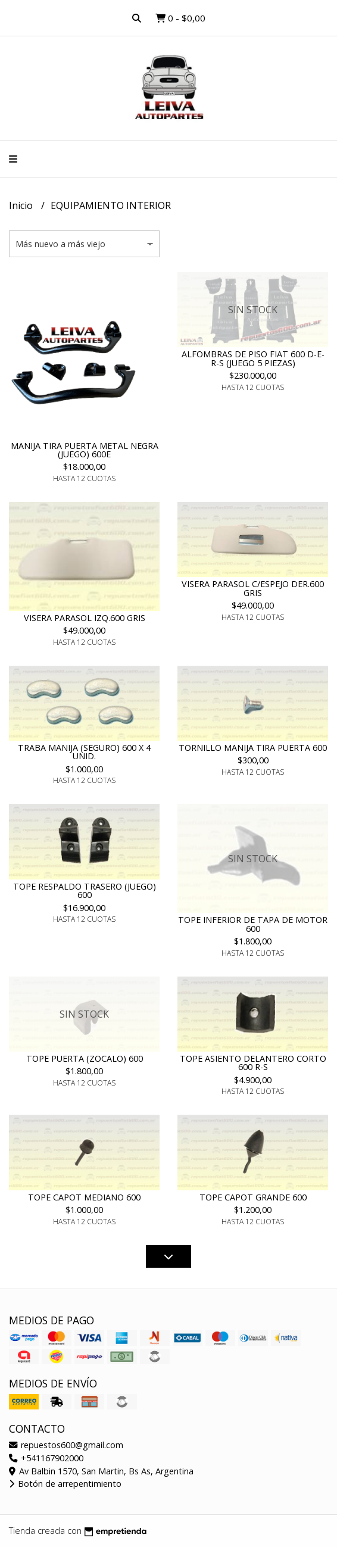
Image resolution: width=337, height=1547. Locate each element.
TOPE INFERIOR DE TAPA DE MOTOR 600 (252, 924)
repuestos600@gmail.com (66, 1445)
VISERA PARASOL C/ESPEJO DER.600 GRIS (253, 588)
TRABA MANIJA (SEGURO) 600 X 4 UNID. (84, 752)
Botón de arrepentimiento (65, 1483)
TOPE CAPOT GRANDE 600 (253, 1197)
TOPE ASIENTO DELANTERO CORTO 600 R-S (253, 1062)
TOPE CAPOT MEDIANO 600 (84, 1197)
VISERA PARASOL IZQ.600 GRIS (84, 617)
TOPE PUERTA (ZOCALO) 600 (84, 1058)
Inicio (22, 205)
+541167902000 (46, 1458)
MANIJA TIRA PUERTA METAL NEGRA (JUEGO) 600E (84, 450)
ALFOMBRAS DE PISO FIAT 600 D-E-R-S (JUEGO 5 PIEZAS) (253, 358)
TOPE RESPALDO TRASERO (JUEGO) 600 (84, 890)
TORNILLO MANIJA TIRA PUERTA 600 (253, 747)
